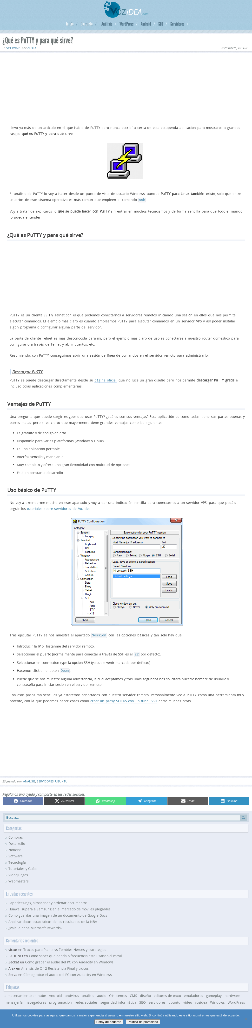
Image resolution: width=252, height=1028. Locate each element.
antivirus (72, 993)
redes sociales (86, 1000)
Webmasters (18, 879)
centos (121, 993)
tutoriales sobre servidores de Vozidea (58, 508)
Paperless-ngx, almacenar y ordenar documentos (47, 901)
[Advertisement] (126, 88)
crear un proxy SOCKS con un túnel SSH (123, 699)
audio (101, 993)
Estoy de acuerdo (108, 1022)
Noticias (14, 848)
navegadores (36, 1000)
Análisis (106, 24)
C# (111, 993)
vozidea (201, 1000)
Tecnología (17, 860)
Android (146, 24)
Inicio (69, 24)
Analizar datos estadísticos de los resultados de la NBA (52, 919)
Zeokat (32, 48)
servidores (45, 779)
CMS (133, 993)
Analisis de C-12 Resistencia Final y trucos (55, 966)
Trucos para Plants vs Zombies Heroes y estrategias (64, 947)
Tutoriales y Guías (22, 866)
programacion (60, 1000)
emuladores (193, 993)
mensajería (14, 1000)
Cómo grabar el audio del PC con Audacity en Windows (69, 960)
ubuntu (61, 779)
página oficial (105, 379)
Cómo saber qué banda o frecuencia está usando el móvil (75, 954)
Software (13, 48)
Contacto (87, 24)
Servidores (177, 24)
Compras (15, 835)
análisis (29, 779)
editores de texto (167, 993)
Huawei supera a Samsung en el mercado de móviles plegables (59, 907)
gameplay (214, 993)
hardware (232, 993)
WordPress (126, 24)
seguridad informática (118, 1000)
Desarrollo (16, 841)
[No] (246, 1018)
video (187, 1000)
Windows (217, 1000)
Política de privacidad (143, 1022)
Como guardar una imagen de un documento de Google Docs (57, 913)
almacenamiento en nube (25, 993)
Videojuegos (18, 873)
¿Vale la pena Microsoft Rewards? (35, 926)
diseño (145, 993)
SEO (160, 24)
